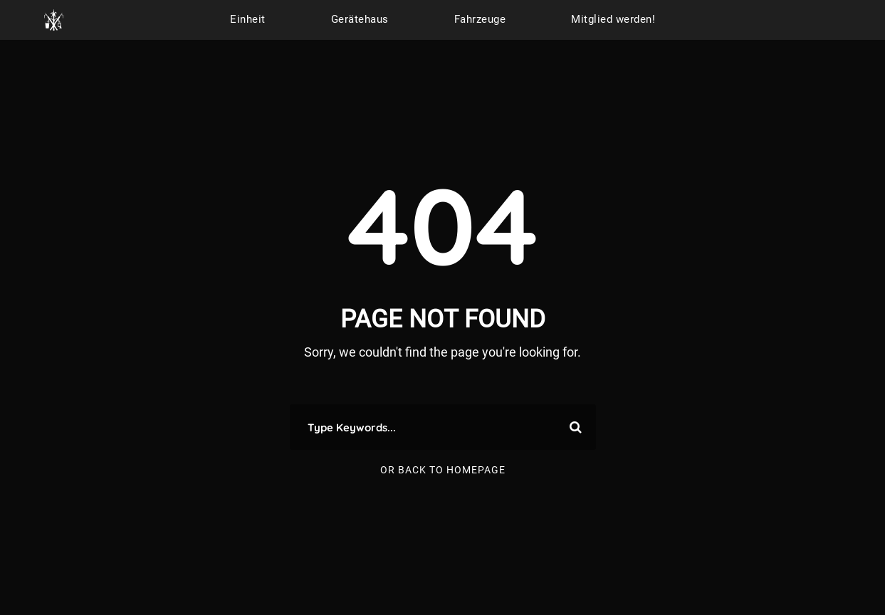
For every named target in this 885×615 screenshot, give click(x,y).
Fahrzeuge (480, 19)
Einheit (248, 19)
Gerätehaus (360, 19)
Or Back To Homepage (443, 469)
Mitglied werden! (613, 19)
